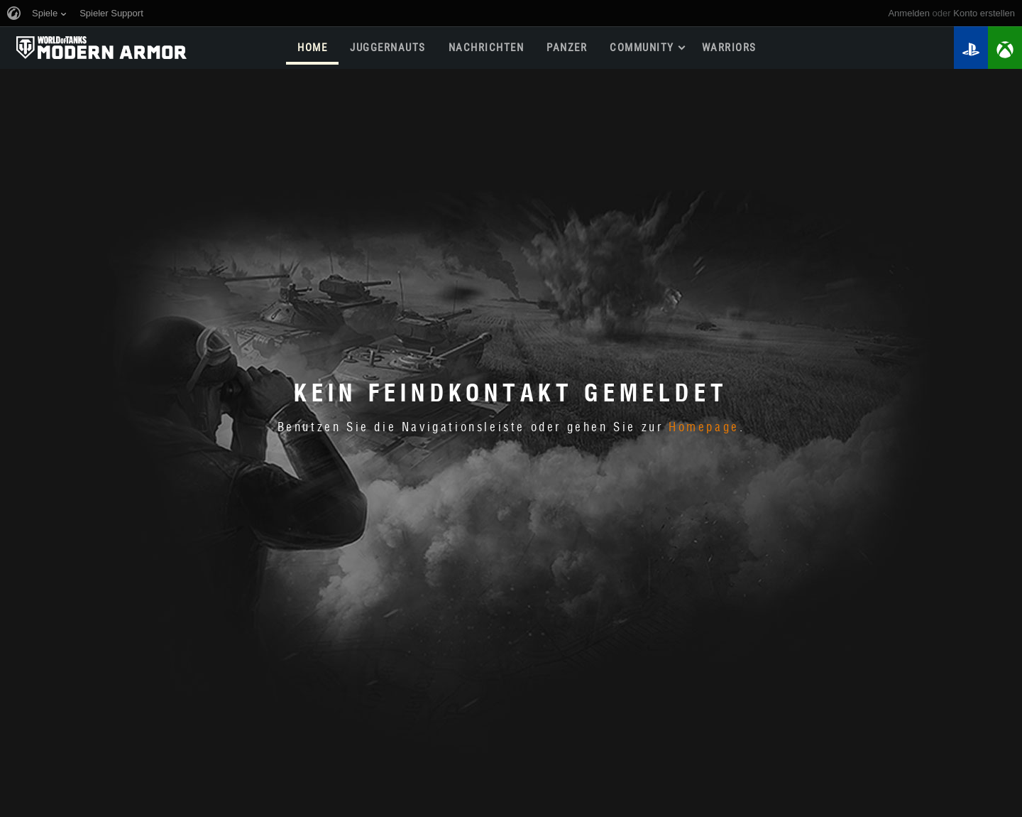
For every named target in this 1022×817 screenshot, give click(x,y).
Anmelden (909, 13)
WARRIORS (729, 47)
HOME (312, 47)
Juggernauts (388, 47)
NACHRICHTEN (486, 47)
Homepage (704, 427)
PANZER (566, 47)
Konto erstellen (984, 13)
